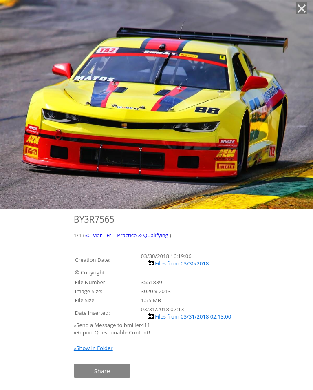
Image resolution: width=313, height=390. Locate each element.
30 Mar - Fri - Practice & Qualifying (127, 235)
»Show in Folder (93, 348)
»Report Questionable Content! (112, 332)
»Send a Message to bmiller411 (113, 325)
